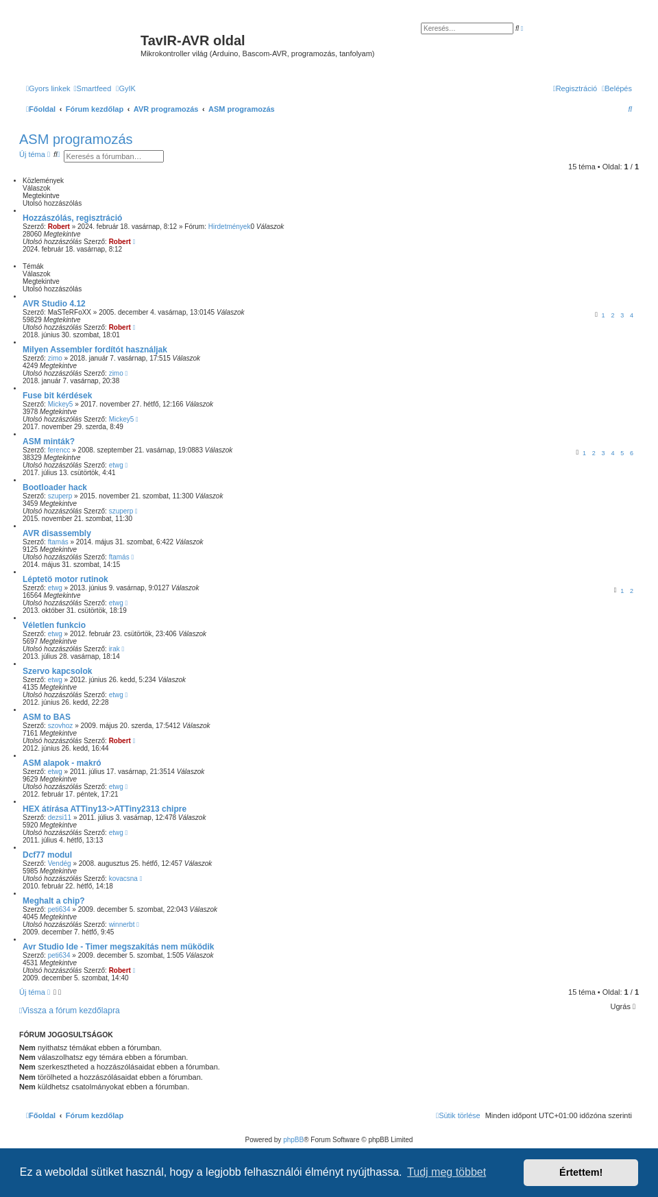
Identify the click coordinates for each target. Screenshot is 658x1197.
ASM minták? (49, 441)
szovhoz (60, 725)
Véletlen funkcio (54, 625)
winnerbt (122, 924)
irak (114, 649)
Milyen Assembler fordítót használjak (95, 349)
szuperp (60, 496)
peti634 (59, 909)
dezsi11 (59, 817)
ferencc (59, 450)
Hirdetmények (229, 226)
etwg (116, 465)
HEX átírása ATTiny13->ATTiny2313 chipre (104, 809)
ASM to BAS (47, 717)
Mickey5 (60, 404)
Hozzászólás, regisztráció (72, 218)
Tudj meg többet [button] (446, 1172)
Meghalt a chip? (54, 901)
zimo (55, 358)
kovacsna (123, 878)
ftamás (58, 542)
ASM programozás (76, 139)
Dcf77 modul (47, 855)
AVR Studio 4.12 (54, 304)
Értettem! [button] (580, 1172)
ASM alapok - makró (62, 763)
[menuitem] (93, 88)
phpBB (293, 1140)
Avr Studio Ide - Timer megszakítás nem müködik (118, 947)
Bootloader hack (55, 487)
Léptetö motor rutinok (65, 579)
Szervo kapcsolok (57, 671)
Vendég (59, 863)
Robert (59, 226)
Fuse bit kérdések (57, 395)
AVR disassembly (57, 533)
